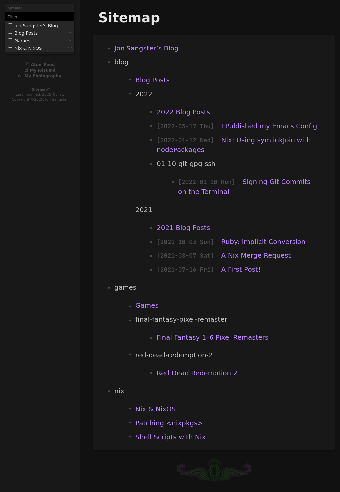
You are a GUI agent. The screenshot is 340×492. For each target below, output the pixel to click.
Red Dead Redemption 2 (197, 373)
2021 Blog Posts (183, 228)
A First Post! (241, 269)
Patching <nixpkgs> (169, 423)
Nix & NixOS (155, 409)
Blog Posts (152, 80)
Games (147, 305)
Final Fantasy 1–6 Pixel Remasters (212, 337)
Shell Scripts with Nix (170, 437)
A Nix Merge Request (256, 255)
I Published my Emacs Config (269, 126)
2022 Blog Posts (183, 112)
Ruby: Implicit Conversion (263, 242)
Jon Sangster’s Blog (146, 48)
